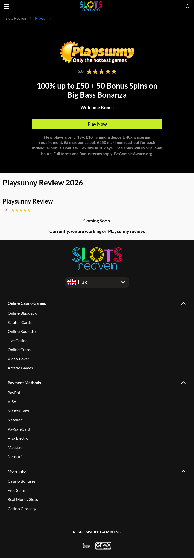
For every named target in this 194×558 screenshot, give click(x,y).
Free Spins (17, 490)
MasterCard (18, 410)
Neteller (15, 419)
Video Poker (18, 358)
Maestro (15, 447)
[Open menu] (6, 6)
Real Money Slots (23, 499)
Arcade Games (20, 367)
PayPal (14, 392)
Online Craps (19, 349)
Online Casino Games (27, 303)
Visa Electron (19, 438)
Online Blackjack (22, 313)
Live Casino (18, 340)
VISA (12, 401)
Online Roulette (22, 331)
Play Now (97, 124)
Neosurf (15, 456)
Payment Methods (24, 382)
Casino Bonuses (22, 481)
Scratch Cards (20, 322)
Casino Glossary (22, 508)
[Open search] (187, 6)
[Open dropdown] (97, 282)
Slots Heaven (16, 18)
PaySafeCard (19, 429)
